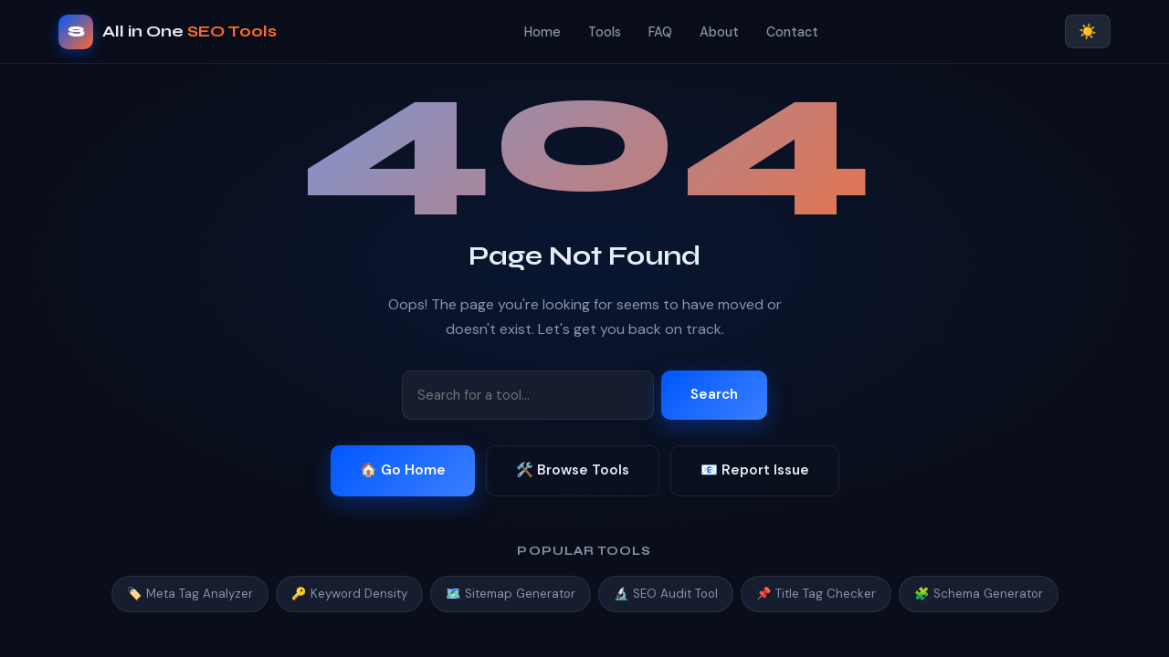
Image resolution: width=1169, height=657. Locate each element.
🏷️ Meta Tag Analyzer (190, 593)
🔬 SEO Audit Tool (666, 593)
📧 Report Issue (754, 470)
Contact (792, 32)
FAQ (660, 32)
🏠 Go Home (403, 470)
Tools (604, 32)
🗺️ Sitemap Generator (510, 593)
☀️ (1088, 31)
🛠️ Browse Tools (572, 470)
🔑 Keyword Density (349, 593)
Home (542, 32)
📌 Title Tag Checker (816, 593)
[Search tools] (528, 395)
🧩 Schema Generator (978, 593)
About (719, 32)
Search (714, 394)
